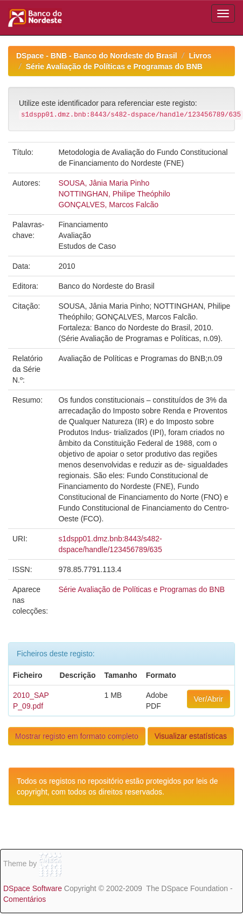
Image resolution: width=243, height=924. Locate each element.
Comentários (24, 899)
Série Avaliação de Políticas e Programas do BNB (114, 66)
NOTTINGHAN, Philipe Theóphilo (114, 193)
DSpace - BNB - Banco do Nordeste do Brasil (96, 55)
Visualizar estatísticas (191, 736)
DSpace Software (32, 888)
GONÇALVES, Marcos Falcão (108, 204)
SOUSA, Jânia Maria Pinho (103, 183)
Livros (200, 55)
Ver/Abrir (208, 699)
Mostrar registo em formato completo (76, 736)
